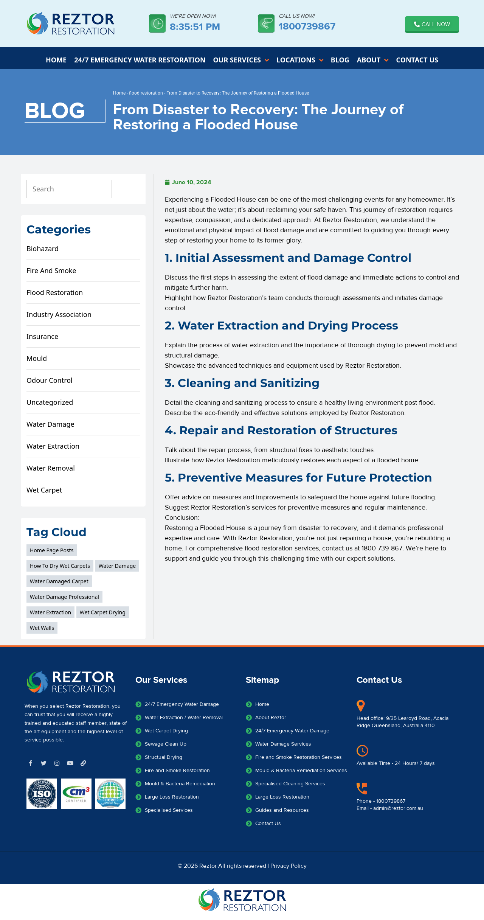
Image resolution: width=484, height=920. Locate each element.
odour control (49, 384)
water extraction (52, 449)
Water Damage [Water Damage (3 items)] (117, 569)
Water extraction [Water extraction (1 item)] (50, 616)
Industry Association (59, 318)
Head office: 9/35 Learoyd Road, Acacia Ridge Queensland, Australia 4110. (402, 726)
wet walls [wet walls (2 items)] (42, 631)
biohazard (42, 252)
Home (119, 96)
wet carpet (44, 493)
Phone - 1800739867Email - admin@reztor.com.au (390, 809)
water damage (50, 427)
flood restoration (146, 96)
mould (36, 362)
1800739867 (307, 26)
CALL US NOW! (296, 16)
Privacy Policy (288, 869)
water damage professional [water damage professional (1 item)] (64, 600)
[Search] (128, 192)
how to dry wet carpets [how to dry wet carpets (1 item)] (60, 569)
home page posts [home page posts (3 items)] (51, 554)
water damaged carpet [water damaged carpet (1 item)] (59, 585)
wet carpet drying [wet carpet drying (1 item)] (103, 616)
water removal (50, 471)
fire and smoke (51, 274)
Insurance (42, 340)
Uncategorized (49, 405)
